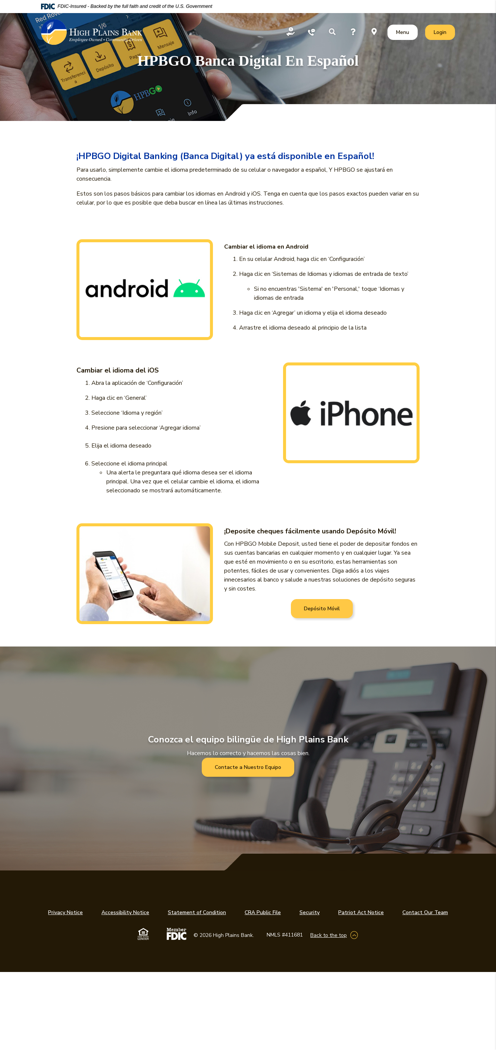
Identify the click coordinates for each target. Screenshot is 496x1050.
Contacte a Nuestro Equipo (248, 767)
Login (444, 32)
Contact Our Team (425, 912)
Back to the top (328, 935)
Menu (404, 32)
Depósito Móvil (322, 608)
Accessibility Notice (125, 912)
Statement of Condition (197, 912)
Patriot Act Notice (361, 912)
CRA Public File (263, 912)
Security (309, 912)
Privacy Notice (65, 912)
